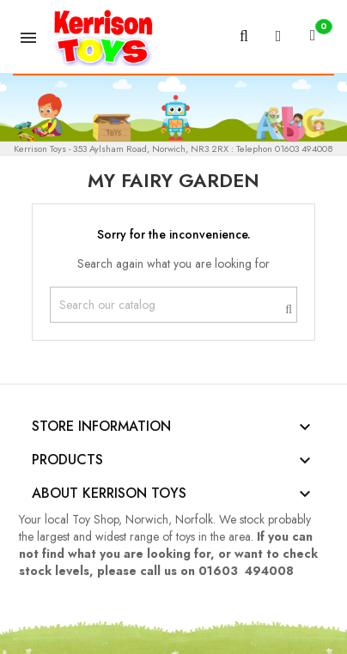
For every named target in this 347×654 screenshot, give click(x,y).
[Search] (173, 305)
